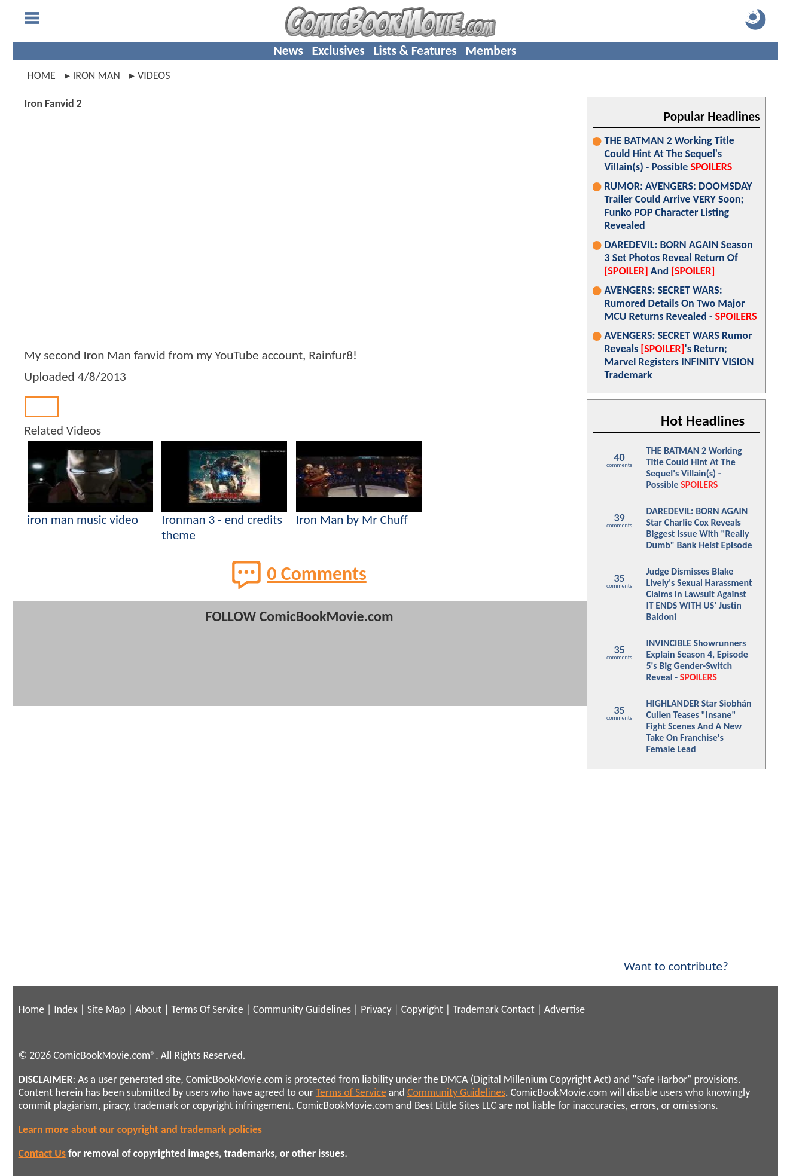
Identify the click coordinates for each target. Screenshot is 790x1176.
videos (154, 75)
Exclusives (338, 51)
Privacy (376, 1009)
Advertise (564, 1009)
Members (490, 51)
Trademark (476, 1009)
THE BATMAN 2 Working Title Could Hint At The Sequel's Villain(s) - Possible (669, 153)
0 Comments (299, 574)
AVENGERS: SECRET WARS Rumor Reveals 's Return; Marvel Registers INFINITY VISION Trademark (679, 355)
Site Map (106, 1009)
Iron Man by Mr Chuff (352, 519)
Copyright (422, 1009)
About (148, 1009)
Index (65, 1009)
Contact (518, 1009)
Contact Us (42, 1153)
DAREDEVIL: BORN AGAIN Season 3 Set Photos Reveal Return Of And (679, 257)
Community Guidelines (302, 1009)
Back (41, 406)
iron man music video (83, 519)
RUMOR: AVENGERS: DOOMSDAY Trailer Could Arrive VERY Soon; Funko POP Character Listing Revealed (678, 205)
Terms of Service (351, 1092)
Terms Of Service (207, 1009)
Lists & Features (415, 51)
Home (42, 75)
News (288, 51)
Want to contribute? (676, 958)
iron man (96, 75)
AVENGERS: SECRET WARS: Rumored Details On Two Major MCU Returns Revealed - (681, 303)
